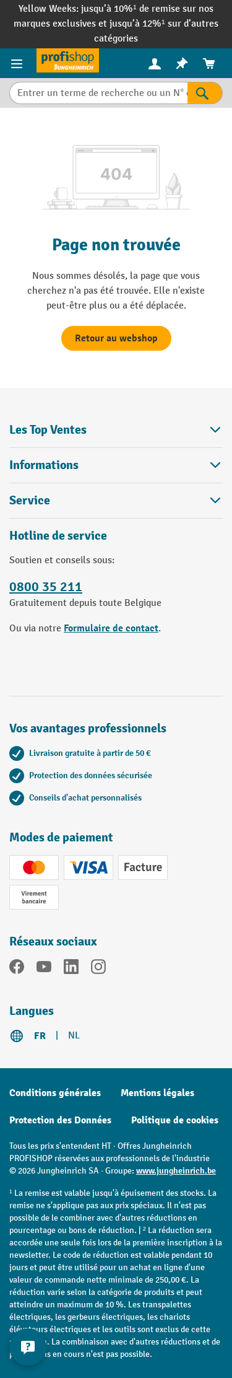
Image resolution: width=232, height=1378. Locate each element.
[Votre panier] (209, 63)
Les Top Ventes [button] (116, 429)
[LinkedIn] (71, 969)
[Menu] (18, 63)
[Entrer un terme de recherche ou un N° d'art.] (98, 93)
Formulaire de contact (111, 628)
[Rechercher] (205, 93)
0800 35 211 (45, 587)
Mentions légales (157, 1093)
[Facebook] (16, 969)
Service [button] (116, 500)
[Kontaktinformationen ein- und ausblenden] (27, 1347)
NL (74, 1036)
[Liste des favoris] (181, 63)
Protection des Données (60, 1120)
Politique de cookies (174, 1120)
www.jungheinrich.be (176, 1170)
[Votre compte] (154, 63)
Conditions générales (55, 1093)
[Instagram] (98, 969)
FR (40, 1036)
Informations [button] (116, 465)
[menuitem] (154, 63)
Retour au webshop (116, 338)
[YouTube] (44, 969)
